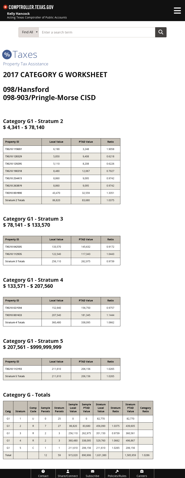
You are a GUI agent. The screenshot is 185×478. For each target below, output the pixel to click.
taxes (20, 54)
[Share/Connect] (68, 473)
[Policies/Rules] (117, 473)
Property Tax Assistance (25, 64)
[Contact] (43, 473)
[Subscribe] (92, 473)
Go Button (161, 32)
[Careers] (141, 473)
